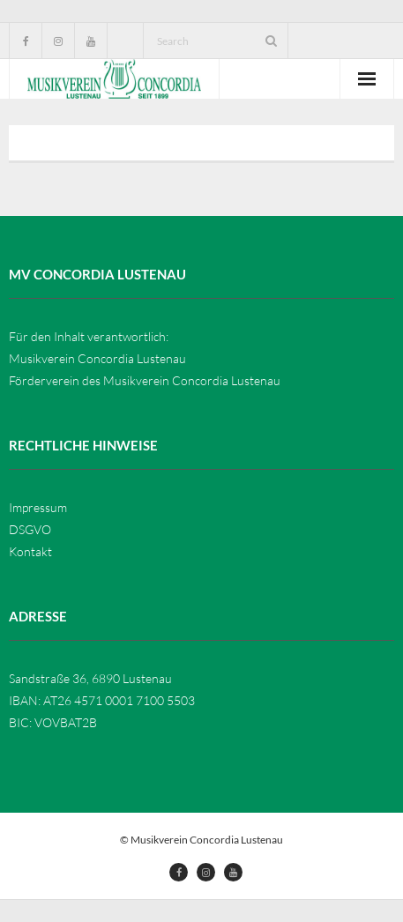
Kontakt (30, 551)
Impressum (38, 507)
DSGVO (30, 529)
